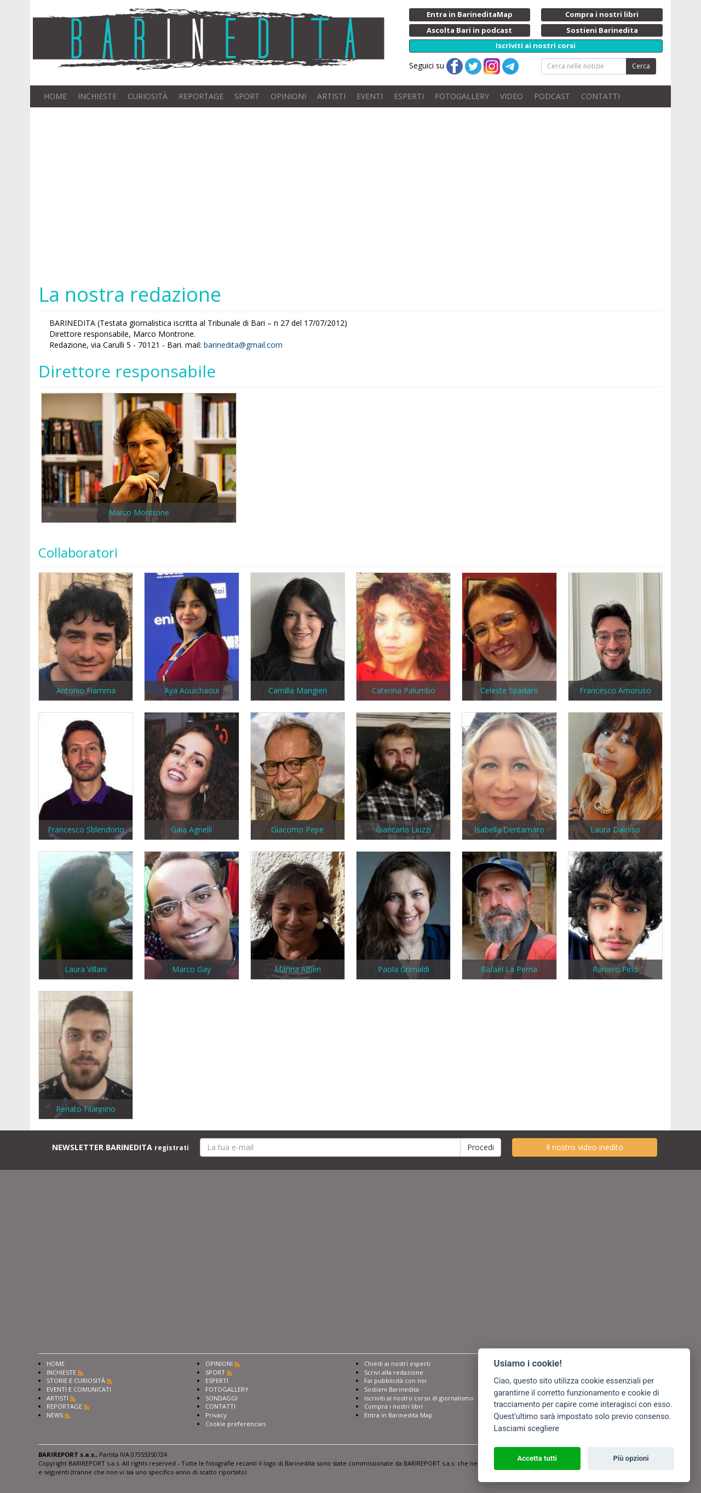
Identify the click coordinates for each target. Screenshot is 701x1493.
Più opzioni (630, 1458)
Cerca (641, 66)
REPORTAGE (201, 96)
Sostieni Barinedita (391, 1389)
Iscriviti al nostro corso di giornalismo (419, 1398)
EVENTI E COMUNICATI (79, 1389)
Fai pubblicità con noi (395, 1380)
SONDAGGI (221, 1398)
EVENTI (370, 96)
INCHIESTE (97, 96)
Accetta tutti (537, 1458)
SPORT (247, 96)
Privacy (216, 1415)
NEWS (55, 1415)
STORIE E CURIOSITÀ (76, 1380)
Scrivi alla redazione (393, 1372)
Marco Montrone (138, 512)
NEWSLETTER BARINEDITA (120, 1147)
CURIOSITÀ (148, 96)
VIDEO (511, 96)
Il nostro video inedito (584, 1147)
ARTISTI (331, 96)
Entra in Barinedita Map (398, 1415)
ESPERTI (409, 96)
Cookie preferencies (235, 1424)
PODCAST (552, 96)
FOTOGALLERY (462, 96)
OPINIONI (288, 96)
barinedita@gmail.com (243, 345)
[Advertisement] (350, 195)
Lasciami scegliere (526, 1428)
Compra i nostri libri (393, 1406)
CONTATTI (600, 96)
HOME (55, 96)
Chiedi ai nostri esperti (397, 1363)
